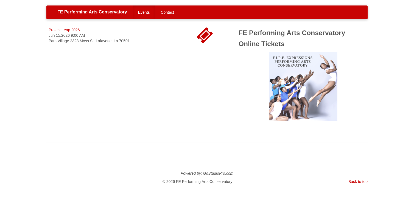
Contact (167, 12)
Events (144, 12)
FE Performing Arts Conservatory (92, 12)
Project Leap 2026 (64, 30)
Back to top (358, 181)
